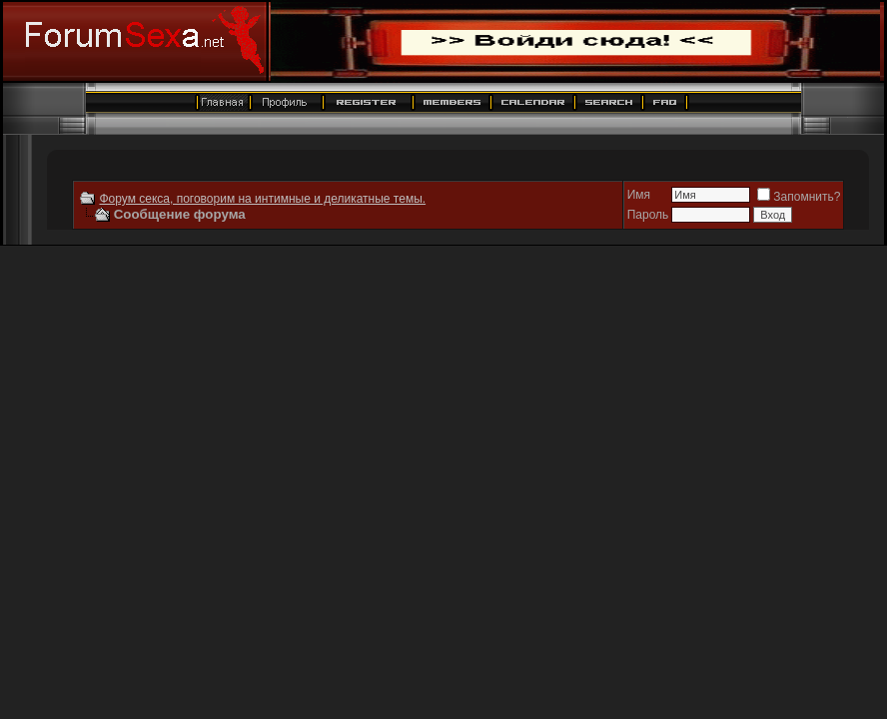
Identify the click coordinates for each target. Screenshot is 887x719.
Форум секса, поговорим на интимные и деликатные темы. (262, 199)
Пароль (648, 215)
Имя (638, 195)
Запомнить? (798, 197)
